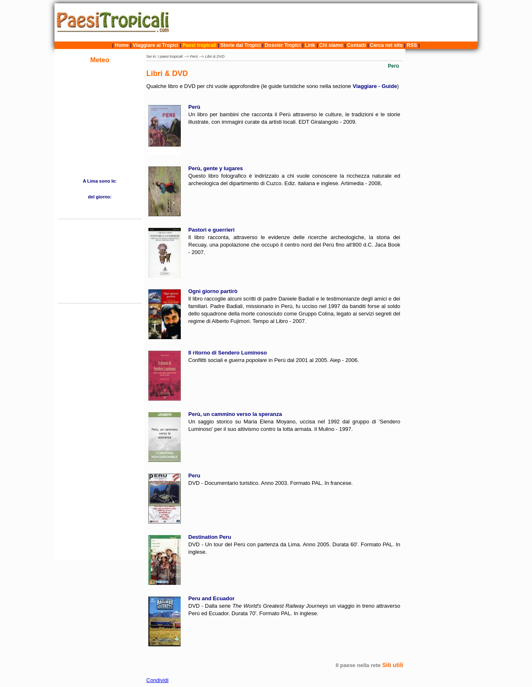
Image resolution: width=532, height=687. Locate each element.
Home (121, 45)
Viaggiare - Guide (374, 86)
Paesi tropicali (199, 45)
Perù (194, 56)
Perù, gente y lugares (215, 168)
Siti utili (392, 665)
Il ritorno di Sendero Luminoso (227, 353)
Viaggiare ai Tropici (155, 45)
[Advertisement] (325, 22)
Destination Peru (209, 537)
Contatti (356, 45)
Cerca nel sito (386, 45)
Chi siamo (331, 45)
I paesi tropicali (170, 56)
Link (310, 45)
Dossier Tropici (283, 45)
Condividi (157, 680)
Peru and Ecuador (211, 598)
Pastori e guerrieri (211, 230)
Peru (194, 475)
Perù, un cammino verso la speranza (235, 414)
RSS (412, 45)
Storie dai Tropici (241, 45)
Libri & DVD (214, 56)
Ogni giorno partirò (212, 291)
